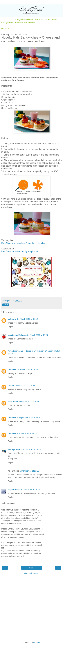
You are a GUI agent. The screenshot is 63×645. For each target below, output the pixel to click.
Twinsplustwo (14, 449)
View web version (31, 573)
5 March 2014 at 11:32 (27, 433)
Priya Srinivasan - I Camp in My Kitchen (26, 351)
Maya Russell (14, 490)
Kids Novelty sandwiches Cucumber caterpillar (23, 243)
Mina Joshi (13, 402)
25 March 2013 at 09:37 (25, 385)
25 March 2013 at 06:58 (27, 370)
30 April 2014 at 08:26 (30, 490)
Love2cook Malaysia (17, 335)
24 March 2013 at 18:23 (37, 335)
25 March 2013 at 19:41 (29, 402)
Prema (11, 385)
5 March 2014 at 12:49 (31, 449)
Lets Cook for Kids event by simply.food (20, 251)
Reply (10, 327)
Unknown (12, 319)
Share (6, 305)
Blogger (36, 642)
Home (31, 568)
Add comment (8, 503)
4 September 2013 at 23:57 (29, 417)
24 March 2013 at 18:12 (27, 319)
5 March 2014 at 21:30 (29, 471)
